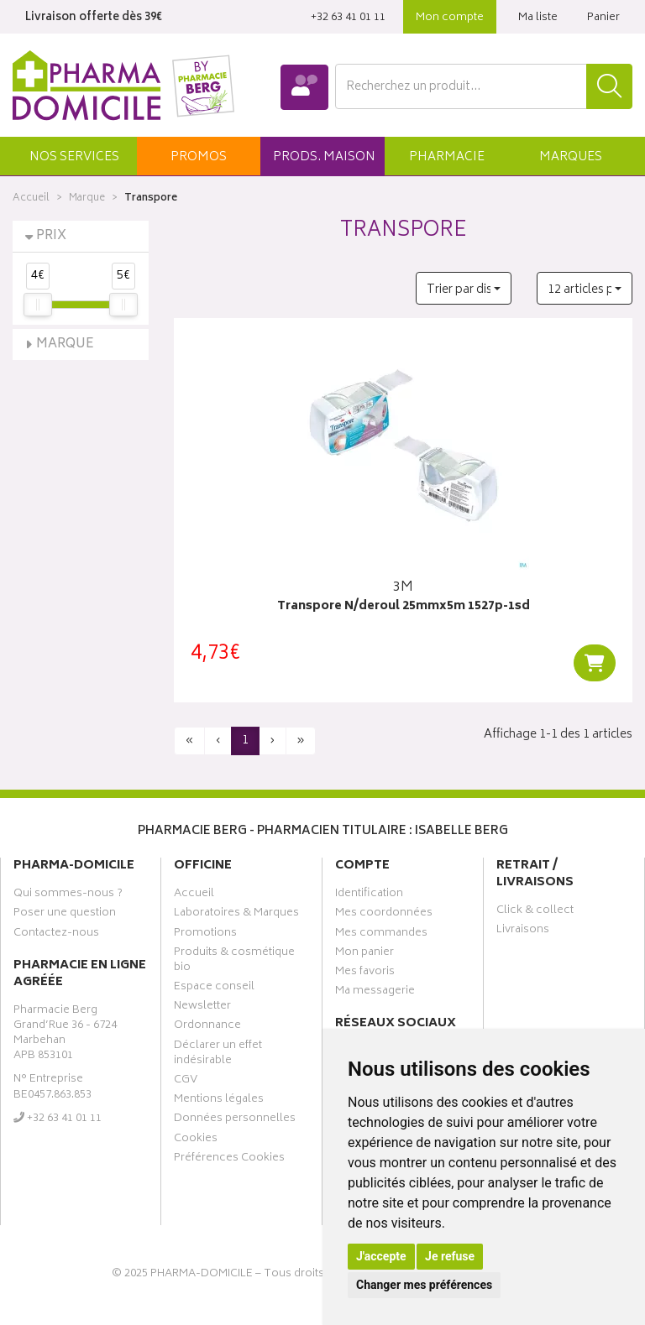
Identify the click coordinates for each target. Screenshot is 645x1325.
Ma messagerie (375, 992)
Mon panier (364, 954)
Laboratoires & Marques (236, 914)
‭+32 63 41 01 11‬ (348, 18)
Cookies (196, 1140)
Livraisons (522, 931)
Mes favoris (365, 973)
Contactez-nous (56, 934)
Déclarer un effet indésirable (218, 1055)
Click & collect (535, 912)
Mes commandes (381, 934)
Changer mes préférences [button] (424, 1284)
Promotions (205, 934)
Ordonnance (207, 1027)
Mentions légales (219, 1101)
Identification (369, 895)
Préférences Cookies (229, 1159)
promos (198, 157)
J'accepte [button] (381, 1256)
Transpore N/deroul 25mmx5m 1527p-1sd (403, 607)
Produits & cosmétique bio (234, 962)
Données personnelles (235, 1120)
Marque (87, 198)
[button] (75, 156)
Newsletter (202, 1007)
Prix (51, 236)
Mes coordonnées (384, 914)
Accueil (31, 198)
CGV (185, 1081)
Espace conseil (214, 988)
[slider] (38, 304)
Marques (570, 157)
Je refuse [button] (450, 1256)
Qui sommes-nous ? (68, 895)
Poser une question (64, 914)
